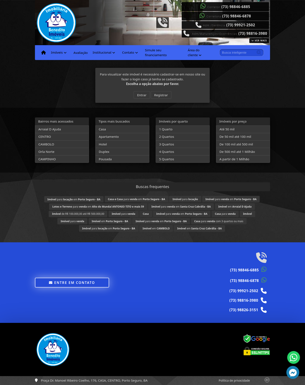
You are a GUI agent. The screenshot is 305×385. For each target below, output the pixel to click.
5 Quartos (166, 159)
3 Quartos (166, 144)
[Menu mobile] (43, 52)
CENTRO (44, 136)
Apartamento (109, 136)
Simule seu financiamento (156, 52)
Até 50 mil (226, 129)
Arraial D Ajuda (49, 129)
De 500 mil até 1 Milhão (237, 151)
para (185, 199)
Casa (102, 129)
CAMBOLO (46, 144)
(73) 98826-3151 (243, 309)
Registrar (161, 95)
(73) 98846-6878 (236, 16)
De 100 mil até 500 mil (236, 144)
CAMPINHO (47, 159)
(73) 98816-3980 (252, 33)
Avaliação (80, 52)
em (234, 206)
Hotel (103, 144)
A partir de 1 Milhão (234, 159)
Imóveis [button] (57, 52)
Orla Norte (46, 151)
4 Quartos (166, 151)
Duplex (104, 151)
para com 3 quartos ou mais (218, 221)
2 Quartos (166, 136)
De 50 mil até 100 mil (235, 136)
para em (73, 199)
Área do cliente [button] (194, 52)
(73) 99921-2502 (240, 24)
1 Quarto (165, 129)
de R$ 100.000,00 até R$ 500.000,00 (78, 214)
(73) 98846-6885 (235, 6)
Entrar (141, 95)
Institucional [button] (102, 52)
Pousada (105, 159)
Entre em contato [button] (72, 282)
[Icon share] (162, 22)
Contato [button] (128, 52)
